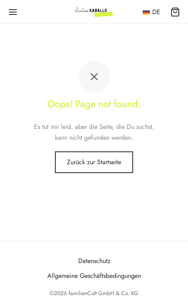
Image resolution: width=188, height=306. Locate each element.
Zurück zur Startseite (94, 162)
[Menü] (13, 12)
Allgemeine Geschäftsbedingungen (94, 275)
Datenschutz (94, 260)
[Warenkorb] (175, 12)
